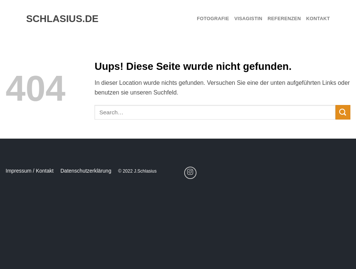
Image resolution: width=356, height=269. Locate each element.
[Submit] (342, 112)
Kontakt (318, 18)
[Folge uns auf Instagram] (190, 173)
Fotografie (213, 18)
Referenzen (284, 18)
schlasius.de (59, 19)
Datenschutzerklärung (86, 171)
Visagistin (248, 18)
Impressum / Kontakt (29, 171)
